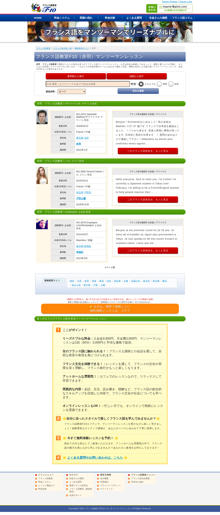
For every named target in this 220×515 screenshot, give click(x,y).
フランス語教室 (43, 48)
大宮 (79, 281)
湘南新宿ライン (81, 48)
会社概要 (104, 478)
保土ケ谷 (76, 285)
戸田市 (87, 192)
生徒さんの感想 (158, 17)
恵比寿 (117, 281)
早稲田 (79, 252)
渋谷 (109, 281)
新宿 (101, 281)
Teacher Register (170, 2)
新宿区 (87, 246)
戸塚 (95, 285)
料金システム (62, 17)
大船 (103, 285)
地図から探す (136, 76)
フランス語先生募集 (140, 478)
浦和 (72, 281)
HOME (38, 17)
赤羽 (78, 143)
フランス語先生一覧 (62, 48)
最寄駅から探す (75, 76)
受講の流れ (86, 17)
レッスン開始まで (46, 485)
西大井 (146, 281)
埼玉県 (79, 192)
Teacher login (137, 482)
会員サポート (75, 495)
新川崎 (156, 281)
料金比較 (110, 17)
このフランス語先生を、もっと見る (147, 151)
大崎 (126, 281)
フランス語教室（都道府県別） (80, 490)
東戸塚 (87, 285)
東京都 (79, 137)
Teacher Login (185, 2)
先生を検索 (138, 91)
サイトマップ (106, 489)
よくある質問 (134, 17)
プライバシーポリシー (110, 485)
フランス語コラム (182, 17)
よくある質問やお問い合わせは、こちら (95, 457)
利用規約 (104, 482)
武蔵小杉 (135, 281)
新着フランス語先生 (78, 485)
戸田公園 (81, 198)
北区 (86, 137)
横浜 (164, 281)
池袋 (94, 281)
